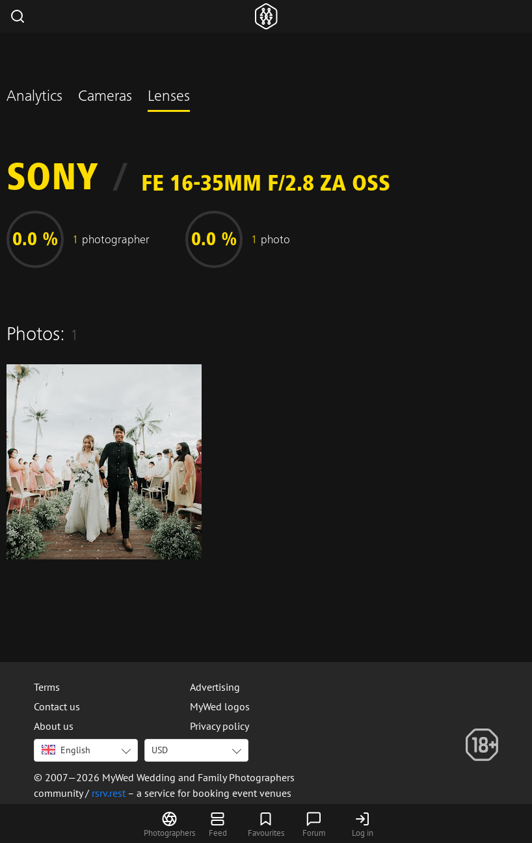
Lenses (169, 97)
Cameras (105, 97)
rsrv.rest (109, 792)
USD (160, 750)
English (66, 750)
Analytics (34, 97)
